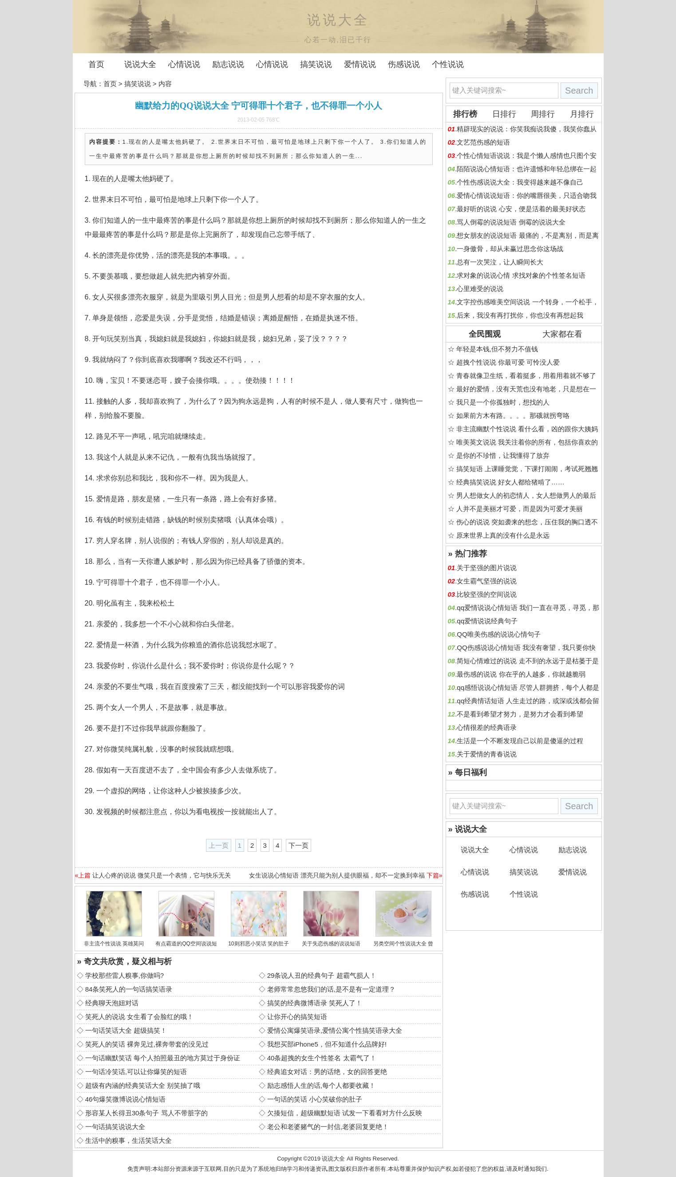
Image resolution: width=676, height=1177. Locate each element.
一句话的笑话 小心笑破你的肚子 (314, 1099)
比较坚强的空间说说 (487, 594)
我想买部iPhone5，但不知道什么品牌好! (327, 1044)
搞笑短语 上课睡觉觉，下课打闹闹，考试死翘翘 (527, 468)
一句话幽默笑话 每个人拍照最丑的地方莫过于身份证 (162, 1058)
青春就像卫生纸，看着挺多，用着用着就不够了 (526, 375)
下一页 (298, 845)
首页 (96, 64)
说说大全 (140, 64)
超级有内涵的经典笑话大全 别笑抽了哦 (142, 1085)
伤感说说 (404, 64)
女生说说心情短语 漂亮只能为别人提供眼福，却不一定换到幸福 (337, 875)
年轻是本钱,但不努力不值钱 (497, 349)
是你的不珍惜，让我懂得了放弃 (502, 455)
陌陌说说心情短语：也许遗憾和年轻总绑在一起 (527, 169)
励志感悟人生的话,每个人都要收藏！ (321, 1085)
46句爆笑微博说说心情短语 (125, 1099)
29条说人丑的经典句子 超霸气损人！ (321, 975)
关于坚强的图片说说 (487, 567)
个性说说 (448, 64)
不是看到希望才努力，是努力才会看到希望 (520, 714)
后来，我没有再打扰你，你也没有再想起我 (520, 315)
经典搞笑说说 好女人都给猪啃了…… (510, 482)
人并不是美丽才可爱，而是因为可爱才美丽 (519, 508)
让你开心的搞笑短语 (297, 1016)
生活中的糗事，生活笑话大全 (128, 1140)
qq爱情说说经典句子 (487, 621)
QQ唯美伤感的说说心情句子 (498, 634)
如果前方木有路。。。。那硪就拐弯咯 (512, 415)
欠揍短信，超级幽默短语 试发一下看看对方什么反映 (344, 1113)
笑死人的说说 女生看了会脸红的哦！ (139, 1016)
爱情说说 (360, 64)
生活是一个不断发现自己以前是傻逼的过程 (520, 740)
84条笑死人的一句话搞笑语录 (129, 989)
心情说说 (184, 64)
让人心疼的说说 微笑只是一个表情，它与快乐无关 (161, 875)
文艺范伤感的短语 (483, 142)
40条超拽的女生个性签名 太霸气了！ (321, 1058)
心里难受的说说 (480, 288)
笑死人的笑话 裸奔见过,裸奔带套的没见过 (147, 1044)
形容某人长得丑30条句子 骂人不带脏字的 (146, 1113)
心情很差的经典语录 (487, 727)
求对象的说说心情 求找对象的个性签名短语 (521, 275)
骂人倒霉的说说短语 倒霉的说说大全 (511, 222)
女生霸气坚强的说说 (487, 581)
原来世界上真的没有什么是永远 (502, 535)
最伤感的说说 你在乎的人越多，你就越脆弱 (521, 674)
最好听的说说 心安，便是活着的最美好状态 (521, 209)
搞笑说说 (316, 64)
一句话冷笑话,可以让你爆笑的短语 (136, 1071)
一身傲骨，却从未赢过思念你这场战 (510, 248)
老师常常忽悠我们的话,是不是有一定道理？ (331, 989)
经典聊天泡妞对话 (111, 1003)
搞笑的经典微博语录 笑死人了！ (314, 1003)
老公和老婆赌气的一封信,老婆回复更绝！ (328, 1126)
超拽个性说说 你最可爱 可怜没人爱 (508, 362)
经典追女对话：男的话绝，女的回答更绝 (327, 1071)
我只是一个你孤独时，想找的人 (502, 402)
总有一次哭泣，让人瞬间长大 (500, 262)
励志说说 (228, 64)
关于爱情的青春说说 (487, 754)
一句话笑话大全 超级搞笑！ (126, 1030)
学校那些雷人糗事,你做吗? (124, 975)
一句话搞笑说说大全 (115, 1126)
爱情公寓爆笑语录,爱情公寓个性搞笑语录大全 (334, 1030)
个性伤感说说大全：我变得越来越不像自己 (520, 182)
